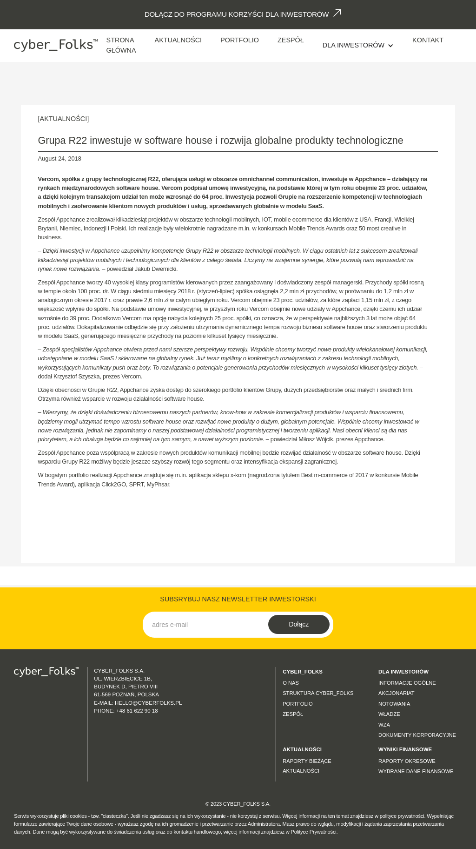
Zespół (291, 40)
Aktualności (301, 771)
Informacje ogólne (407, 683)
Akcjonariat (396, 693)
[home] (56, 45)
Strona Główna (121, 45)
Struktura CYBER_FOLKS (318, 693)
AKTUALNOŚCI (178, 40)
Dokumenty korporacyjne (417, 735)
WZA (384, 725)
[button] (358, 45)
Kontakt (427, 40)
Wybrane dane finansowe (416, 771)
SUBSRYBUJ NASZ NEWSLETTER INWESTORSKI (238, 599)
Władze (389, 714)
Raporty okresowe (407, 761)
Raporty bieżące (307, 761)
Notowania (394, 704)
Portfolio (239, 40)
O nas (291, 683)
